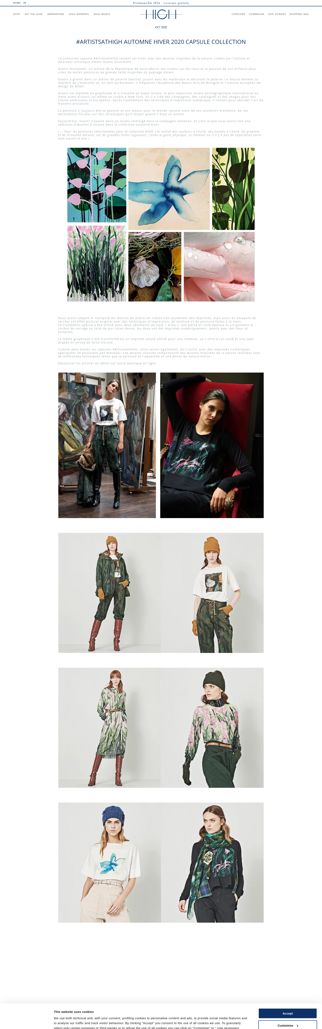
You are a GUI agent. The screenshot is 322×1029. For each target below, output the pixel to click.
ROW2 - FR (19, 2)
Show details (63, 1021)
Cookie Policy (146, 1009)
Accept (288, 990)
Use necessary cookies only (287, 1014)
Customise (287, 1002)
